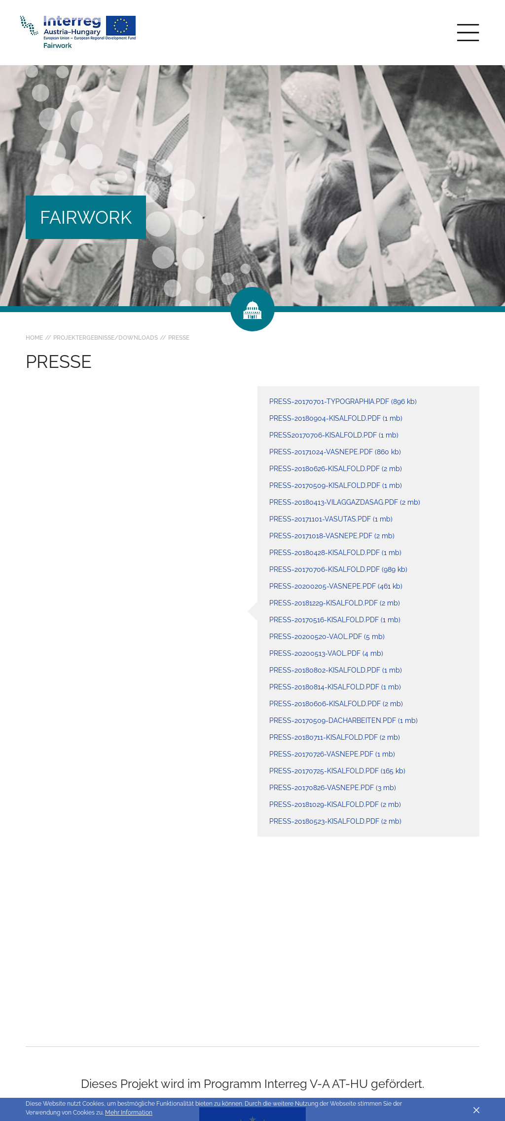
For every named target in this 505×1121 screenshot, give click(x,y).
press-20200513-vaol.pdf (326, 653)
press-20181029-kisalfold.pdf (335, 804)
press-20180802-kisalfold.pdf (335, 670)
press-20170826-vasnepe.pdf (332, 788)
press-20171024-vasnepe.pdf (335, 452)
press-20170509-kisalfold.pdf (335, 485)
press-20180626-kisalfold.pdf (335, 469)
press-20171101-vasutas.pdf (331, 519)
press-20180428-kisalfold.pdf (335, 553)
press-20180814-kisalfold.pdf (335, 687)
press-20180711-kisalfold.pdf (334, 737)
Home (34, 337)
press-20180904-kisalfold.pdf (335, 418)
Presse (178, 337)
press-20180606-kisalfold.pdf (336, 704)
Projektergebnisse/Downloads (105, 337)
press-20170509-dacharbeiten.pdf (343, 720)
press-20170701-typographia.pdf (343, 401)
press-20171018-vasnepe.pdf (332, 536)
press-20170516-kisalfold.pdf (334, 620)
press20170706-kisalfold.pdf (333, 435)
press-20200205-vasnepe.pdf (335, 586)
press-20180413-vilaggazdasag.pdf (344, 502)
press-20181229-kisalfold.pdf (334, 603)
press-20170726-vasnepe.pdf (332, 754)
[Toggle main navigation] (468, 32)
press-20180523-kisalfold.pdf (335, 821)
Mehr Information (128, 1112)
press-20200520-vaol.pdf (327, 637)
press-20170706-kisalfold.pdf (338, 569)
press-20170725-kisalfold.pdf (337, 771)
